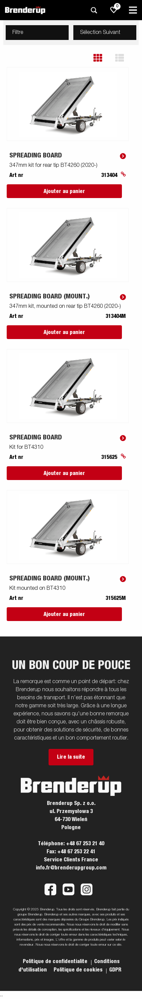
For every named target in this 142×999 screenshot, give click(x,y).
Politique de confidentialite (56, 961)
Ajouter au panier (64, 191)
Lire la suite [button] (71, 757)
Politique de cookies (79, 969)
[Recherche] (93, 10)
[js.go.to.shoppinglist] (114, 10)
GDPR (115, 969)
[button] (102, 57)
